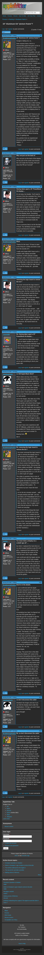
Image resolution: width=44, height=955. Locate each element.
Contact (39, 16)
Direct (16, 855)
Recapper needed (8, 891)
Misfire (8, 812)
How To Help (22, 16)
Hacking (11, 19)
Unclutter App (25, 855)
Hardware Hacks (21, 19)
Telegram (9, 816)
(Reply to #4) (21, 277)
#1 (40, 35)
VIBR (4, 884)
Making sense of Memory (12, 872)
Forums (10, 16)
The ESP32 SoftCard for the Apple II (15, 867)
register (10, 29)
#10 (40, 582)
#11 (40, 697)
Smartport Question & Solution (13, 863)
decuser (5, 898)
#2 (40, 153)
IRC (8, 806)
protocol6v (7, 156)
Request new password (11, 845)
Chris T (5, 902)
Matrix (8, 808)
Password (6, 838)
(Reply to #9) (21, 582)
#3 (40, 186)
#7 (40, 371)
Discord (9, 810)
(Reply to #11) (22, 731)
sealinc (5, 893)
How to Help (22, 943)
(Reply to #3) (21, 239)
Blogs (6, 910)
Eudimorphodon (9, 38)
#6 (40, 332)
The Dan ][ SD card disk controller (14, 870)
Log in (4, 29)
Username (6, 834)
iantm (5, 189)
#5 (40, 277)
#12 (40, 731)
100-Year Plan (31, 16)
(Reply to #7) (22, 445)
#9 (40, 538)
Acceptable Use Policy (11, 919)
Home (4, 16)
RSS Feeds (8, 915)
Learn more (6, 818)
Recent (15, 16)
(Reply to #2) (21, 186)
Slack (8, 814)
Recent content (9, 826)
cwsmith (6, 335)
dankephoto (8, 374)
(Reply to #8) (21, 538)
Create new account (10, 843)
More (39, 874)
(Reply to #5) (21, 332)
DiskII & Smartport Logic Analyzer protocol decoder (19, 865)
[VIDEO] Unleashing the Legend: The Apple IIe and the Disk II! (20, 900)
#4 (40, 239)
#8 (40, 445)
